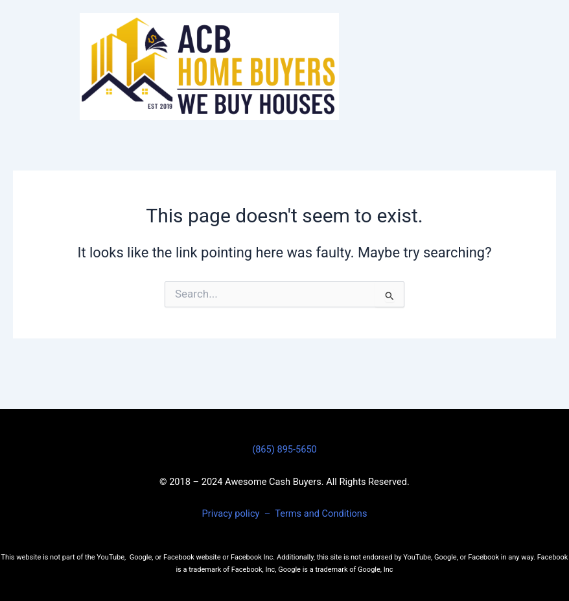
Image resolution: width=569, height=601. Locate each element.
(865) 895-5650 (284, 449)
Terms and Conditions (321, 513)
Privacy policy (232, 513)
